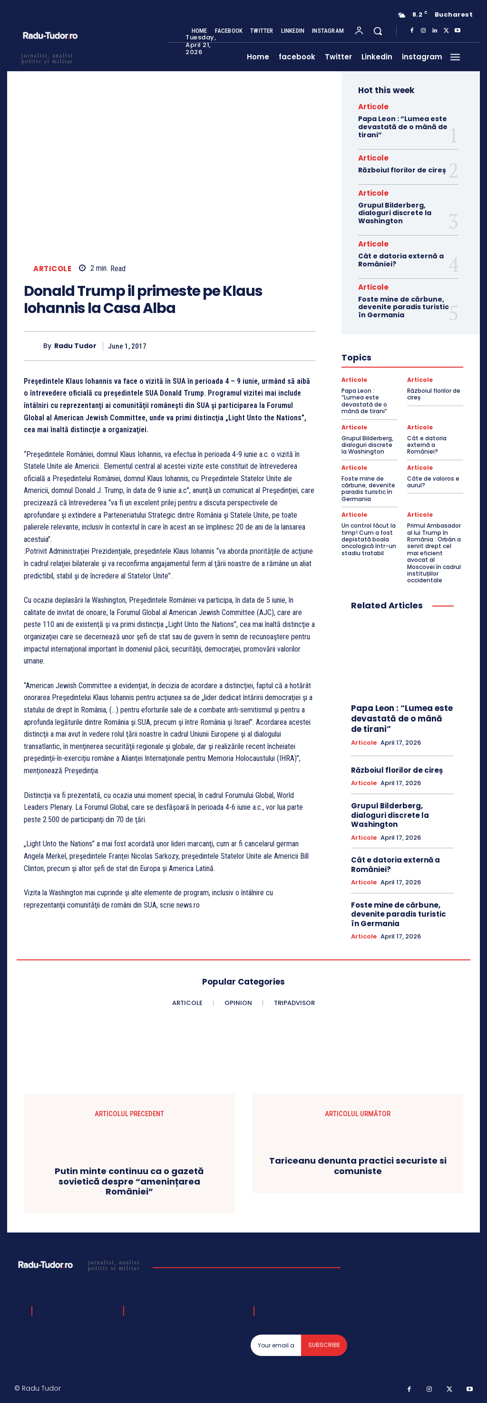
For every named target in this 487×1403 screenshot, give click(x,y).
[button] (377, 30)
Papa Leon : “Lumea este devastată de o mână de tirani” (403, 127)
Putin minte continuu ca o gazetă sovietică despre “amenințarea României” (129, 1181)
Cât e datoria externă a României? (401, 260)
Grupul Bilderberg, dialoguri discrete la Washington (394, 213)
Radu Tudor (75, 346)
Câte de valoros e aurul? (433, 481)
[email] (276, 1345)
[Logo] (80, 1264)
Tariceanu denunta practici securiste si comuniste (358, 1166)
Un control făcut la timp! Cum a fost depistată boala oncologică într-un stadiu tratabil (368, 539)
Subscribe (324, 1345)
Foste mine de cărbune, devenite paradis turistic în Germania (403, 307)
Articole (52, 268)
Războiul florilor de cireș (402, 170)
